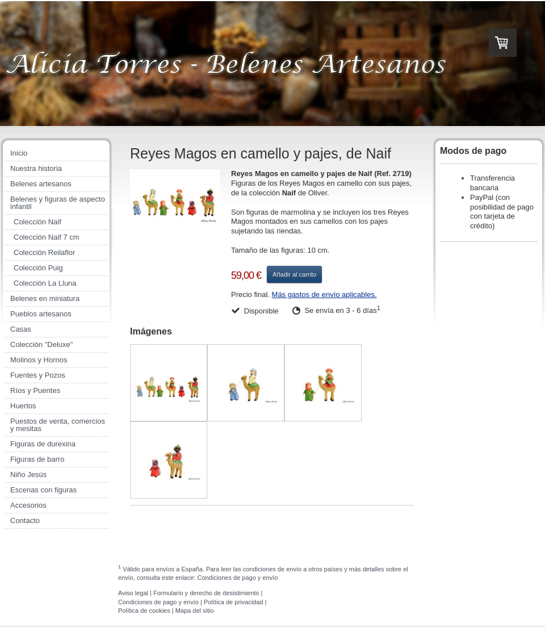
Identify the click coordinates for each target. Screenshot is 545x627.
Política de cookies (144, 610)
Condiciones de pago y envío (237, 577)
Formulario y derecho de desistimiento (206, 593)
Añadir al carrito (294, 274)
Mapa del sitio (194, 610)
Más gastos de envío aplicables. (324, 294)
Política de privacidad (233, 602)
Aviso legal (133, 593)
